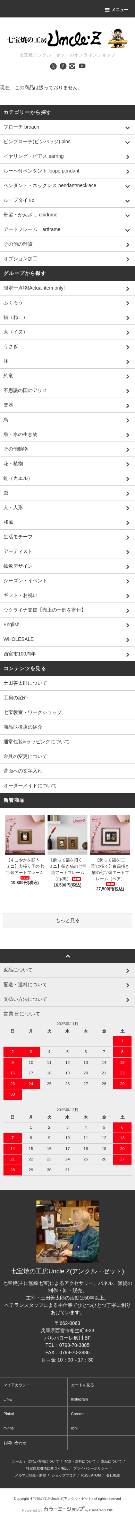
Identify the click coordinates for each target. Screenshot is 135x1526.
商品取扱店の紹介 (22, 727)
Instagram (79, 1399)
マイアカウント (16, 1385)
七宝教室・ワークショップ (32, 712)
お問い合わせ (14, 1443)
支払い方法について (43, 1461)
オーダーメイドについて (30, 785)
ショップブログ (64, 1475)
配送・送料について (80, 1461)
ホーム (17, 1461)
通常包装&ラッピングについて (36, 741)
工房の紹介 (15, 697)
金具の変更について (25, 756)
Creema (78, 1414)
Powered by (67, 1510)
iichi (74, 1428)
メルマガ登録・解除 (30, 1475)
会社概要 (113, 1475)
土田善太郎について (25, 683)
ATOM (96, 1475)
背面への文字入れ (22, 771)
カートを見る (82, 1385)
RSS (84, 1475)
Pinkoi (8, 1414)
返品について (111, 1461)
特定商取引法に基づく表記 (47, 1468)
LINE (7, 1399)
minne (8, 1428)
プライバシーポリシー (90, 1468)
